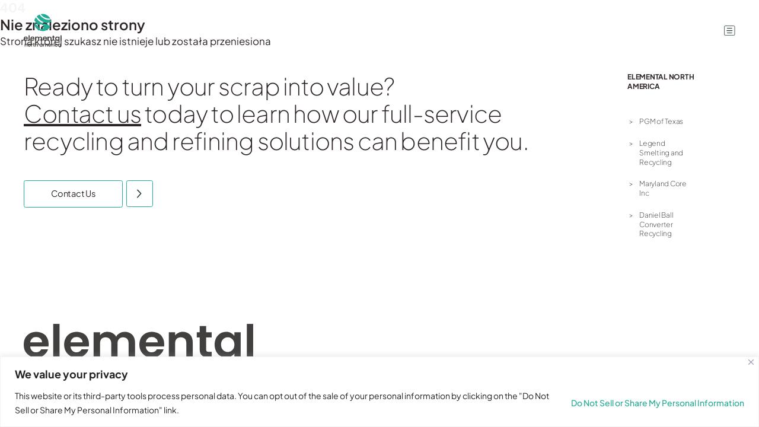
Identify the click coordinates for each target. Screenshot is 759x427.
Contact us (82, 113)
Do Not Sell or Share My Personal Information (657, 402)
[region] (379, 391)
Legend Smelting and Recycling (661, 152)
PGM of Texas (661, 121)
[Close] (751, 362)
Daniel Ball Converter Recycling (656, 224)
